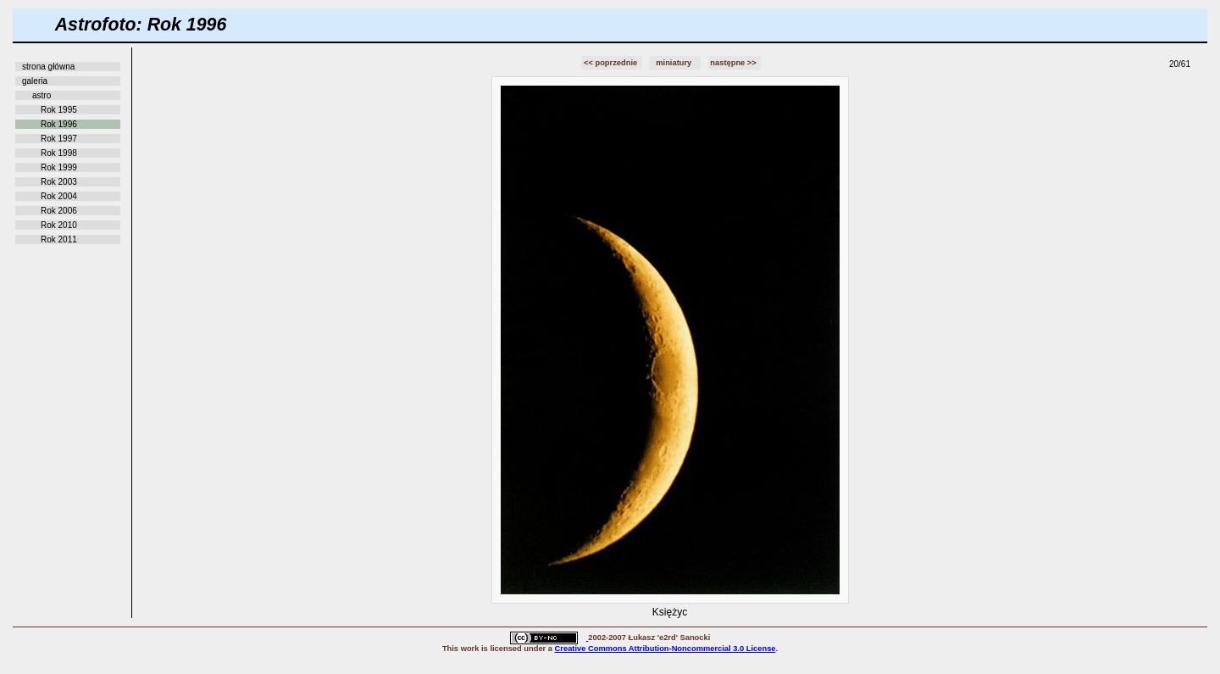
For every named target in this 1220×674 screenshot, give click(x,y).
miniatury (675, 62)
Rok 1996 (59, 124)
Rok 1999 (59, 167)
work (470, 648)
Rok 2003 (59, 182)
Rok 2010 (59, 225)
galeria (34, 81)
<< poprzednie (612, 62)
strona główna (48, 66)
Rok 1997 (59, 138)
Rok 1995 (59, 109)
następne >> (734, 62)
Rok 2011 (59, 239)
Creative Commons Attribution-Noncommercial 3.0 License (665, 648)
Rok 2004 (59, 196)
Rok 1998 (59, 153)
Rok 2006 (59, 210)
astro (41, 95)
